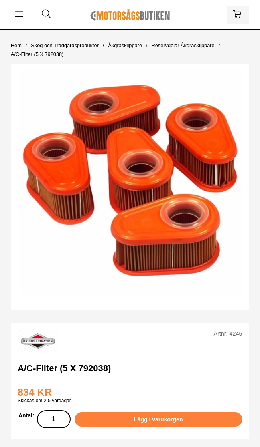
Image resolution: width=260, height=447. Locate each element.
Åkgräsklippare (125, 45)
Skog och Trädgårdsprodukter (65, 45)
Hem (16, 45)
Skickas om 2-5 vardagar (44, 400)
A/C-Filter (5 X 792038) (37, 54)
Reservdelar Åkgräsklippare (182, 45)
